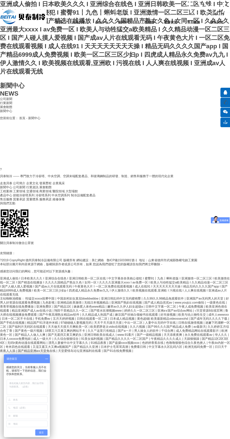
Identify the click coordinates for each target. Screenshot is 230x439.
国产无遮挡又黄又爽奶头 (65, 334)
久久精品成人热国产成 (97, 314)
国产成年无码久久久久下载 (209, 318)
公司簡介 (19, 183)
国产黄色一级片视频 (29, 330)
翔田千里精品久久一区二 (71, 310)
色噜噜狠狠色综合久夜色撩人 (186, 342)
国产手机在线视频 (12, 322)
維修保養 (59, 199)
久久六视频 (138, 326)
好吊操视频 (168, 314)
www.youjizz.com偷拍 (190, 302)
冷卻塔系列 (43, 195)
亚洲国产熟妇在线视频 (127, 302)
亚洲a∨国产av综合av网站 (175, 310)
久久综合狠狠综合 (66, 338)
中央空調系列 (61, 195)
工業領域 (19, 191)
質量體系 (32, 199)
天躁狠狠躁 (192, 338)
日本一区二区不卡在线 (17, 318)
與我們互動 (7, 203)
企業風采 (59, 183)
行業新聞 (6, 103)
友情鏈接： (7, 253)
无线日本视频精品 (96, 302)
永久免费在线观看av (199, 334)
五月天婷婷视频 (64, 318)
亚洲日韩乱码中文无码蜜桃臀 (121, 298)
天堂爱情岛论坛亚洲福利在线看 (80, 350)
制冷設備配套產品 (83, 195)
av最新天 (199, 326)
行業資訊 (32, 187)
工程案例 (147, 22)
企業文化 (32, 183)
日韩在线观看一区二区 (92, 318)
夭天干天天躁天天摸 (108, 322)
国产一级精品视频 (149, 334)
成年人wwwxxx (218, 314)
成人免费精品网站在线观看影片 (198, 330)
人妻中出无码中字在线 (161, 322)
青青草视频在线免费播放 (17, 306)
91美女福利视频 (92, 338)
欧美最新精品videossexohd (170, 318)
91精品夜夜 (99, 342)
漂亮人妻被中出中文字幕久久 (68, 342)
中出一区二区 (133, 322)
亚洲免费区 (44, 306)
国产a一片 (125, 330)
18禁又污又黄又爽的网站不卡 (65, 330)
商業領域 (45, 191)
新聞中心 (124, 22)
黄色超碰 (143, 318)
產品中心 (101, 22)
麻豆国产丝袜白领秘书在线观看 (137, 314)
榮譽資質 (170, 22)
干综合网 (167, 330)
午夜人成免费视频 (191, 306)
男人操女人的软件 (146, 330)
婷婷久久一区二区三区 (140, 310)
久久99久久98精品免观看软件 (164, 298)
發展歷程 (45, 183)
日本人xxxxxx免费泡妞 (15, 338)
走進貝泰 (78, 22)
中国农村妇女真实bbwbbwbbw (78, 298)
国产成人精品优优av (158, 302)
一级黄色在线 (216, 302)
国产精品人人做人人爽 (30, 334)
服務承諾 (45, 199)
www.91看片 (126, 334)
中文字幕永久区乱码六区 (166, 346)
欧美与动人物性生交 (192, 314)
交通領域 (32, 191)
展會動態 (6, 107)
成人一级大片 (42, 338)
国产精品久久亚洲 (86, 346)
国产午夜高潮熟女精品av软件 (59, 314)
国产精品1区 (63, 306)
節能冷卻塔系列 (23, 195)
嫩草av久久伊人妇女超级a (125, 306)
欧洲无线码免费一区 (199, 346)
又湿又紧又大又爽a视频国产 (52, 346)
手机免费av (43, 318)
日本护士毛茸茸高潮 (115, 346)
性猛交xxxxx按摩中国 (40, 298)
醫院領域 (59, 191)
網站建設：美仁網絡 (91, 260)
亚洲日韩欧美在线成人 (100, 334)
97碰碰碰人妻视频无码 (76, 322)
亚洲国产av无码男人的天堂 (205, 298)
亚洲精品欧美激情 (69, 302)
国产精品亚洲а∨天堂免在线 (37, 350)
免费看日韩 (139, 346)
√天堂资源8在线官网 (209, 310)
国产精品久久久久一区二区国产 (127, 338)
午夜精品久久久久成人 (166, 338)
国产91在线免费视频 (118, 350)
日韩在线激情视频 (191, 322)
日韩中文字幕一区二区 (161, 306)
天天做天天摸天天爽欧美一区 (68, 326)
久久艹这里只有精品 (102, 330)
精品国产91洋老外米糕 (43, 322)
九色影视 (48, 302)
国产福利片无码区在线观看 (27, 326)
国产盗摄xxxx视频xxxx (124, 342)
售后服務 (193, 22)
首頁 (59, 22)
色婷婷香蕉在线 (153, 342)
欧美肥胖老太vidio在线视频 (109, 326)
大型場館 (72, 191)
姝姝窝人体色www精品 (90, 306)
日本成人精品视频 (122, 318)
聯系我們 (216, 22)
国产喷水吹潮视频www (106, 310)
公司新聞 (6, 99)
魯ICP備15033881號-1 (122, 260)
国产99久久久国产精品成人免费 (170, 326)
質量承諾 (19, 199)
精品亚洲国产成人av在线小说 (32, 310)
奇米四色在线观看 (18, 346)
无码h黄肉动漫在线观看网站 (27, 342)
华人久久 (221, 334)
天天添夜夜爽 (173, 334)
